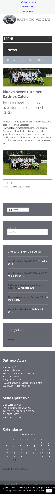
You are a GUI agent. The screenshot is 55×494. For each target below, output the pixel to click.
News (12, 49)
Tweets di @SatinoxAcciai (15, 468)
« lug (13, 459)
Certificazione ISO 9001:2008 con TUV (27, 273)
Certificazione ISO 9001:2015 (22, 261)
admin (27, 187)
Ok (49, 491)
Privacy (34, 484)
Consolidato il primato (20, 309)
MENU (9, 38)
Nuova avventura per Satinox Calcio (27, 297)
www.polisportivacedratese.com (19, 127)
